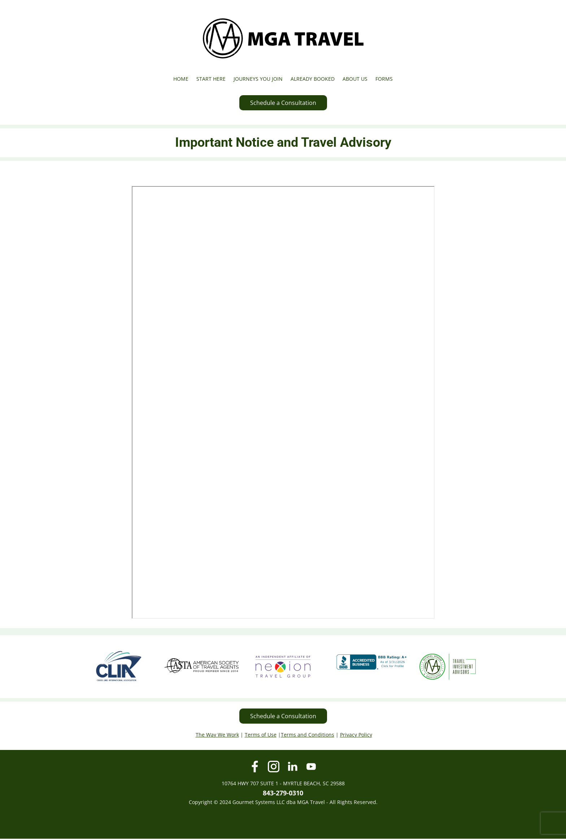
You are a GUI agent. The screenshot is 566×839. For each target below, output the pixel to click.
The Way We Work (217, 734)
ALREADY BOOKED (313, 78)
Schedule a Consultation (283, 103)
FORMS (384, 78)
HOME (180, 78)
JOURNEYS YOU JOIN (258, 78)
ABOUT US (355, 78)
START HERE (211, 78)
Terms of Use (261, 734)
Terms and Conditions (307, 734)
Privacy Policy (356, 734)
